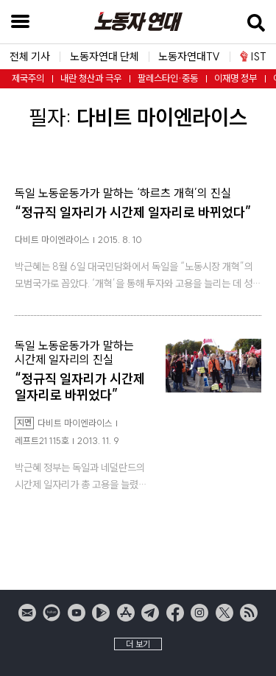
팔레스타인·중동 (168, 78)
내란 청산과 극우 (90, 78)
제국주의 (28, 78)
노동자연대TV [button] (189, 57)
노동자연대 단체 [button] (104, 57)
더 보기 (138, 643)
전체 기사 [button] (30, 57)
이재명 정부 (235, 78)
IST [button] (253, 56)
